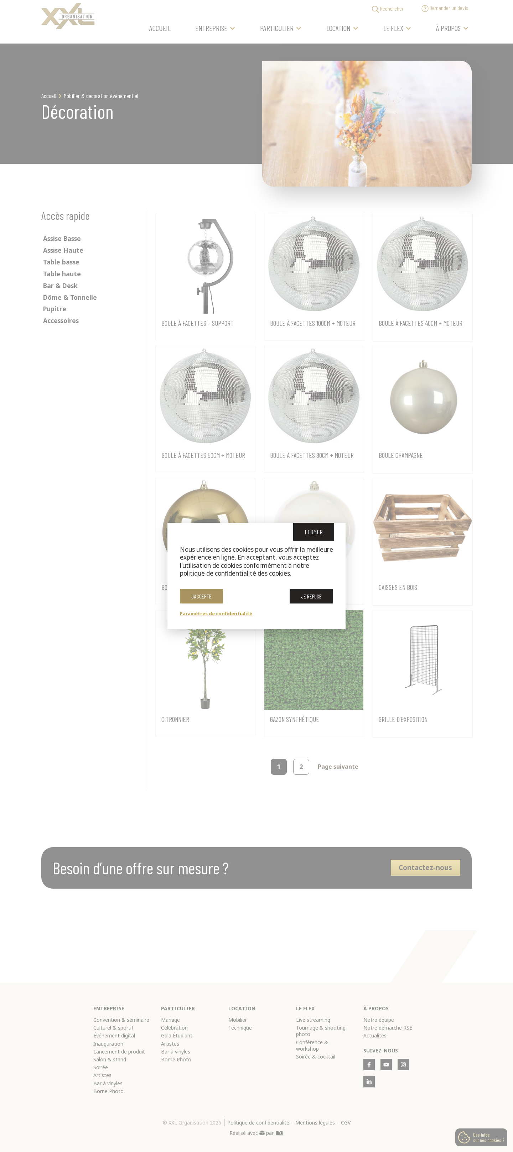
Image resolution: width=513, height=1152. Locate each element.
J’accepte (201, 597)
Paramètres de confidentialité (216, 613)
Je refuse (311, 597)
